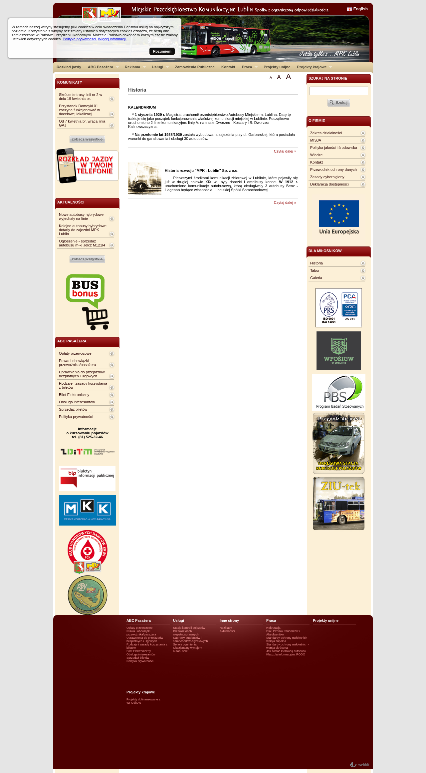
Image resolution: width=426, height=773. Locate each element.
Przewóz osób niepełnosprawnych (186, 632)
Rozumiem (162, 51)
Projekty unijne (277, 67)
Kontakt (228, 67)
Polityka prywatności (76, 417)
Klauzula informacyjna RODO (285, 654)
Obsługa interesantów (77, 402)
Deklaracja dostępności (329, 184)
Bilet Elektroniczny (74, 395)
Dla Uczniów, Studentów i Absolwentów (283, 632)
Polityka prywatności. (80, 39)
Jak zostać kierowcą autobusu (286, 651)
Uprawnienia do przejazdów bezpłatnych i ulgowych (82, 374)
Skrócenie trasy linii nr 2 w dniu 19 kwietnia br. (80, 97)
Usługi (158, 67)
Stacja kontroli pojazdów (189, 627)
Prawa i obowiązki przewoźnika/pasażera (77, 363)
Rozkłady (226, 627)
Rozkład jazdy (69, 67)
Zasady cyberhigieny (327, 177)
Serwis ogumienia (185, 644)
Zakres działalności (326, 133)
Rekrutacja (273, 627)
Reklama (133, 67)
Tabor (315, 270)
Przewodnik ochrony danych (333, 170)
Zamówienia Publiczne (195, 67)
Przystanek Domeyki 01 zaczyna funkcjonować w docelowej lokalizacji (79, 110)
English (360, 9)
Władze (316, 155)
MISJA (315, 140)
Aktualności (227, 631)
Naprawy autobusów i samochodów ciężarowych (190, 639)
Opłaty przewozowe (75, 353)
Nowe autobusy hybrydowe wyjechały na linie (81, 216)
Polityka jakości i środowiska (333, 148)
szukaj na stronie (328, 78)
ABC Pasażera (102, 67)
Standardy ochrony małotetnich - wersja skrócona (287, 646)
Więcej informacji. (112, 39)
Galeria (316, 278)
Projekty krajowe (313, 67)
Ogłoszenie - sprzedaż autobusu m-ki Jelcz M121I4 (82, 243)
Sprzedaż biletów (73, 409)
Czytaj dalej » (285, 151)
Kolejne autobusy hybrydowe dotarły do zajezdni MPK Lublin (82, 230)
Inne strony (229, 620)
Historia (316, 263)
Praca (248, 67)
